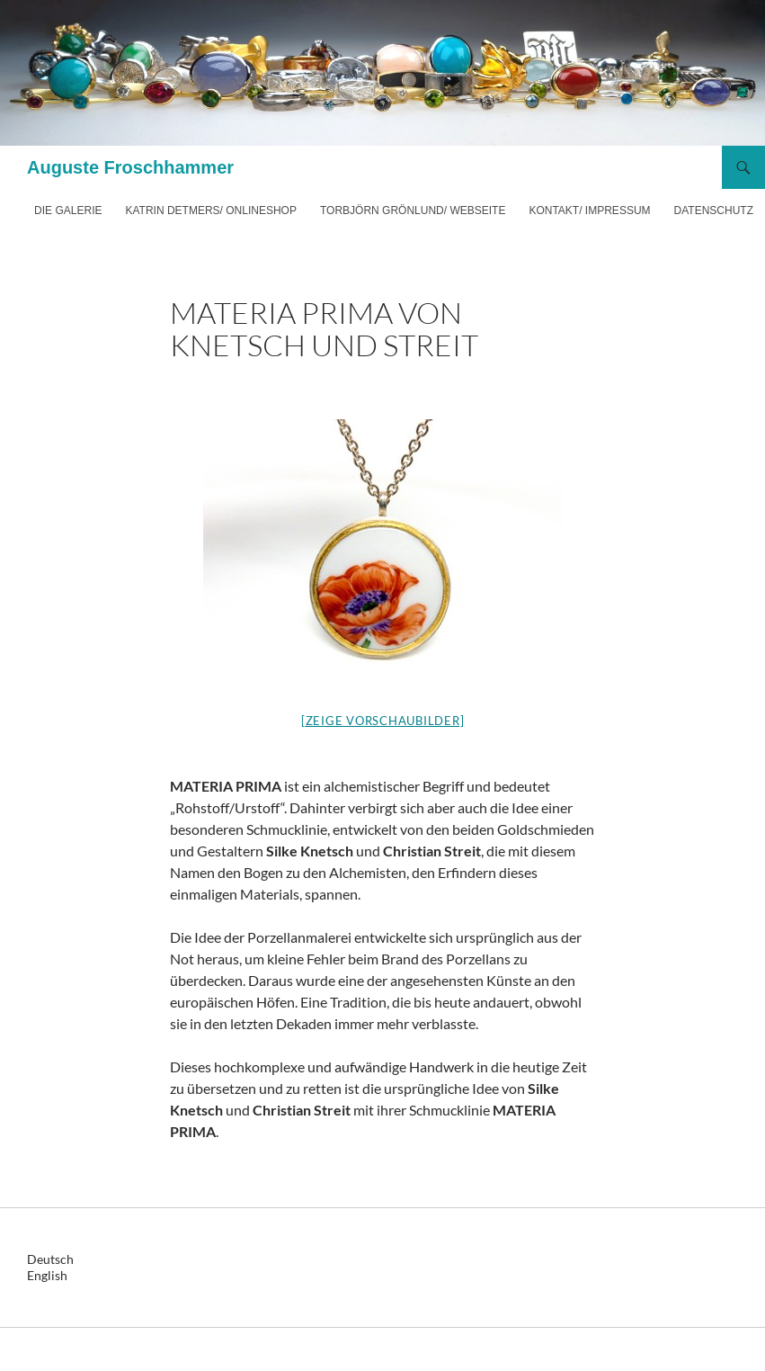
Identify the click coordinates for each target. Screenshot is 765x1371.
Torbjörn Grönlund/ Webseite (412, 210)
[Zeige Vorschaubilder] (383, 720)
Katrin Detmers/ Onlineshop (210, 210)
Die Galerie (68, 210)
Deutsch (50, 1259)
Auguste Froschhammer (130, 167)
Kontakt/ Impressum (589, 210)
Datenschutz (713, 210)
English (47, 1275)
